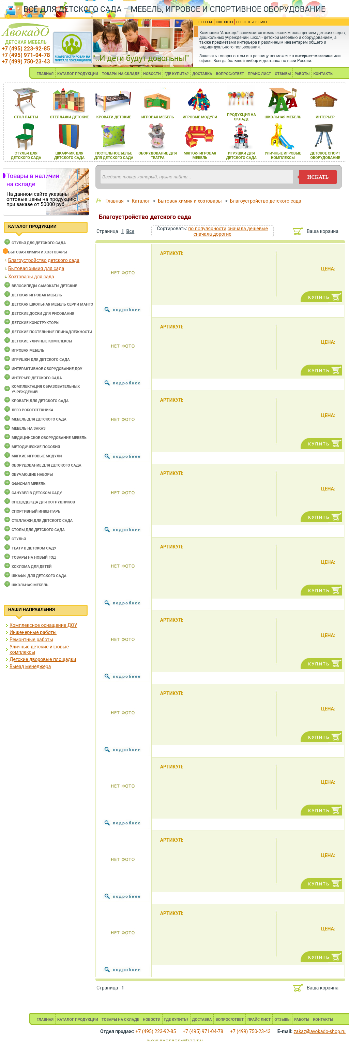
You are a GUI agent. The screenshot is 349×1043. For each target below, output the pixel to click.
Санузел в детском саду (37, 493)
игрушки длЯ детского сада (241, 155)
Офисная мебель (29, 484)
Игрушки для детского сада (41, 359)
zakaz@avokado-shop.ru (320, 1031)
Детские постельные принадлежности (52, 332)
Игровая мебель (28, 350)
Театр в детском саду (34, 548)
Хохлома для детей (31, 566)
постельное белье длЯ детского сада (113, 155)
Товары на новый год (34, 557)
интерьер (325, 117)
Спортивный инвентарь (36, 511)
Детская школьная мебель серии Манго (52, 304)
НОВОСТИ (152, 74)
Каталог (141, 201)
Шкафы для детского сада (39, 576)
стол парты (26, 117)
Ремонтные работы (31, 639)
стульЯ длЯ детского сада (26, 155)
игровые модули (200, 117)
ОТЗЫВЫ (283, 74)
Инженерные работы (33, 632)
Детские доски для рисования (43, 313)
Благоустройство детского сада (43, 260)
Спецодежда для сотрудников (43, 502)
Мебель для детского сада (39, 419)
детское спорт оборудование (325, 155)
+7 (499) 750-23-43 (26, 61)
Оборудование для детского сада (46, 465)
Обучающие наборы (32, 474)
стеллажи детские (69, 117)
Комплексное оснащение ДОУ (43, 625)
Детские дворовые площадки (43, 659)
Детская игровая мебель (37, 295)
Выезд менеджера (30, 666)
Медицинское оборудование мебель (49, 438)
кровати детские (113, 117)
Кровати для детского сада (40, 401)
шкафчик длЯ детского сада (69, 155)
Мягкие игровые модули (37, 456)
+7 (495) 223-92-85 (26, 48)
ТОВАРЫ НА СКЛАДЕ (120, 74)
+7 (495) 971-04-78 (26, 55)
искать (318, 177)
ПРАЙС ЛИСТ (259, 74)
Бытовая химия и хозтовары (37, 252)
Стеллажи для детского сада (42, 520)
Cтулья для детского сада (39, 243)
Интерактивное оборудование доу (47, 369)
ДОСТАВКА (202, 74)
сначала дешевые (248, 228)
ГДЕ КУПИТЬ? (177, 74)
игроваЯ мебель (157, 117)
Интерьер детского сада (37, 378)
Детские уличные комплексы (42, 341)
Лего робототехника (33, 410)
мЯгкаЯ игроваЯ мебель (200, 155)
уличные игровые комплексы (282, 155)
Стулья (19, 539)
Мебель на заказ (29, 428)
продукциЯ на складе (241, 117)
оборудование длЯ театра (157, 155)
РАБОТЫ (301, 74)
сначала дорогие (212, 234)
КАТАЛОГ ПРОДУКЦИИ (77, 74)
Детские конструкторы (35, 323)
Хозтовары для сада (31, 276)
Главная (114, 201)
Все (130, 231)
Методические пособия (36, 447)
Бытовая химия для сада (36, 268)
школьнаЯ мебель (282, 117)
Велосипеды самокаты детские (44, 286)
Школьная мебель (30, 585)
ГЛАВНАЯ (45, 74)
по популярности (207, 228)
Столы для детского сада (38, 530)
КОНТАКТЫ (323, 74)
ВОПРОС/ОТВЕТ (230, 74)
